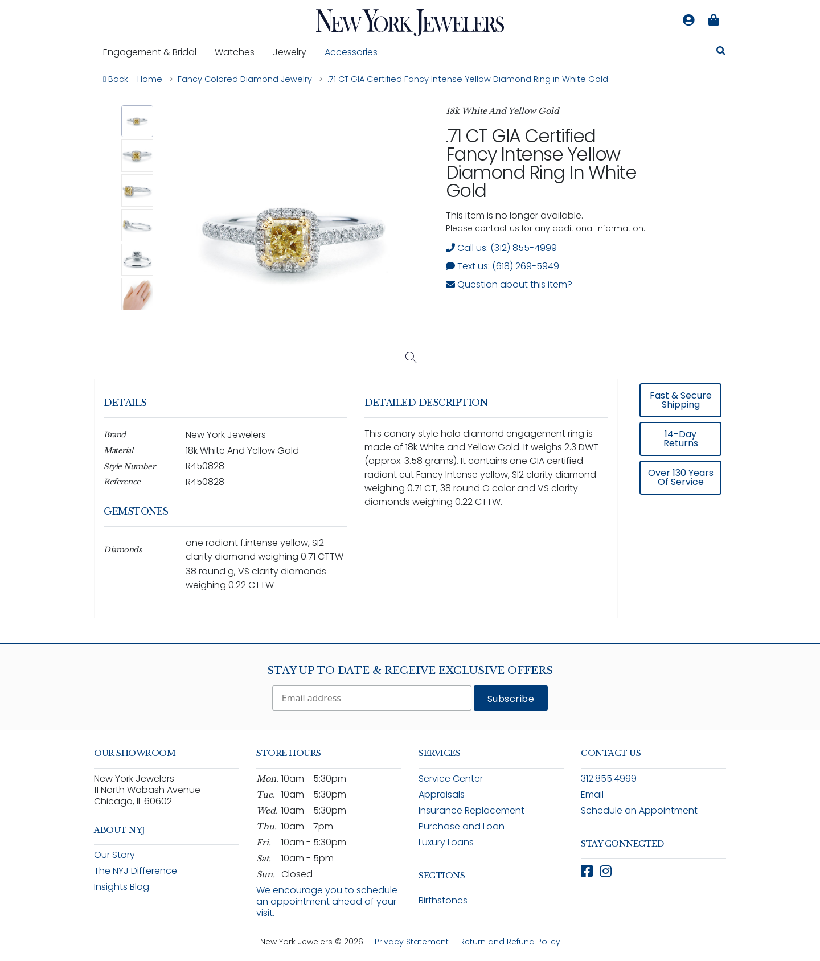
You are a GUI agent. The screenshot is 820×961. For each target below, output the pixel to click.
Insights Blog (121, 886)
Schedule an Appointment (639, 810)
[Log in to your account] (688, 20)
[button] (137, 121)
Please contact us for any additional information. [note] (545, 228)
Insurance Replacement (471, 810)
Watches (239, 52)
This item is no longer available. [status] (514, 215)
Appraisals (442, 794)
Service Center (451, 778)
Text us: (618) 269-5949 (502, 266)
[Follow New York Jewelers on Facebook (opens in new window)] (587, 871)
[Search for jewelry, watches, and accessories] (721, 52)
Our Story (114, 854)
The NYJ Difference (135, 870)
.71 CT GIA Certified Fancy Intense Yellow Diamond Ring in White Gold (541, 163)
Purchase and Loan (462, 826)
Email (592, 794)
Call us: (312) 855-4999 (501, 247)
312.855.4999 (609, 778)
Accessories (351, 52)
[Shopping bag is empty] (713, 20)
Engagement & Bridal (154, 52)
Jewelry (294, 52)
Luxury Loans (446, 842)
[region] (410, 507)
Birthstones (443, 900)
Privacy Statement (412, 941)
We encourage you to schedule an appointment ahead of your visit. (326, 901)
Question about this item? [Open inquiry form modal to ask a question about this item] (509, 284)
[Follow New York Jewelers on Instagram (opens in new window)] (606, 871)
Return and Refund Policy (510, 941)
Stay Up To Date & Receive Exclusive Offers (410, 670)
